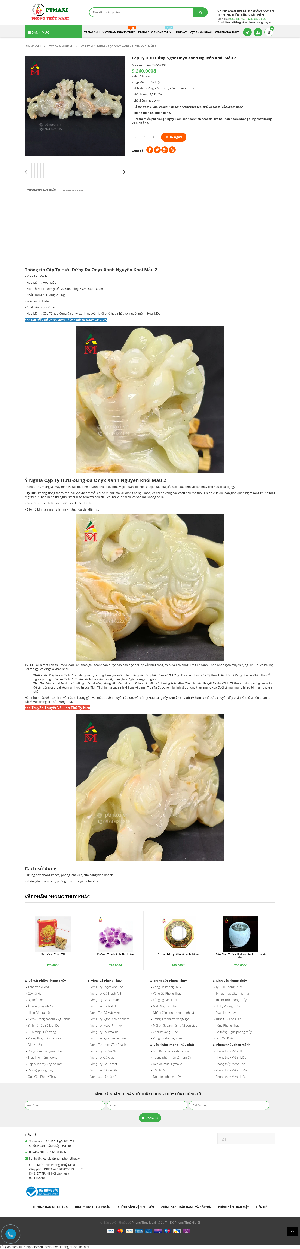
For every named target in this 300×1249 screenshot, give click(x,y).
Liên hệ (261, 1207)
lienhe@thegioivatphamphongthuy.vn (55, 1158)
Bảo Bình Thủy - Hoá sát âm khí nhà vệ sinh (241, 955)
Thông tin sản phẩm (41, 190)
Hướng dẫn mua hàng (50, 1207)
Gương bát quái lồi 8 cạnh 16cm (178, 954)
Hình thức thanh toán (93, 1207)
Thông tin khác (72, 190)
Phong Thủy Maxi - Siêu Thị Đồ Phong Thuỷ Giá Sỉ (166, 1222)
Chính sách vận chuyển (136, 1207)
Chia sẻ (137, 151)
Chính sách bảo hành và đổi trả (186, 1207)
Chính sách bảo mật (233, 1207)
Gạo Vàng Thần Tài (53, 954)
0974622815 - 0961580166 (47, 1152)
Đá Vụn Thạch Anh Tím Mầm (115, 954)
